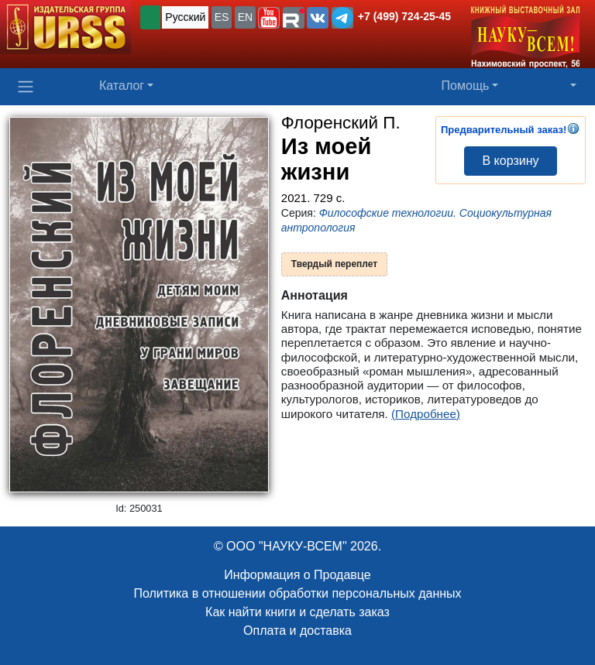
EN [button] (245, 17)
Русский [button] (185, 17)
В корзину (510, 160)
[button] (269, 18)
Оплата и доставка (297, 630)
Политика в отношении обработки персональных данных (297, 593)
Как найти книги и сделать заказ (297, 612)
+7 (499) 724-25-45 (404, 16)
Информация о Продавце (297, 574)
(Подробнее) (425, 413)
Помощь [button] (466, 85)
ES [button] (222, 17)
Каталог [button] (121, 85)
